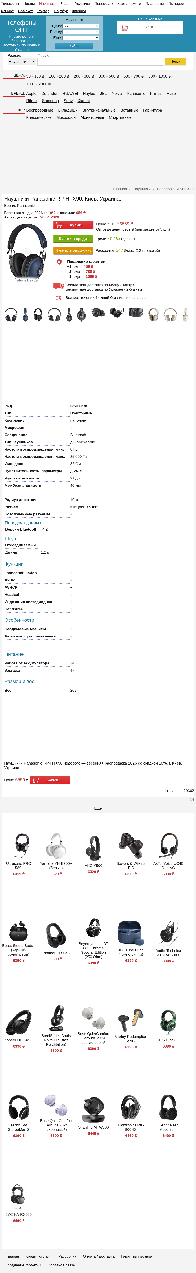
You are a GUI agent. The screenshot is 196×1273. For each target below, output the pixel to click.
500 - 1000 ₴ (159, 76)
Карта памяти (129, 4)
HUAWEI (70, 93)
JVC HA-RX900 (19, 1215)
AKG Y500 (93, 866)
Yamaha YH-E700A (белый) (56, 865)
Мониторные (92, 117)
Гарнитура (152, 110)
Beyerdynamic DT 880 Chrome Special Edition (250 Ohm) (93, 950)
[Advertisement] (98, 155)
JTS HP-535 (168, 1040)
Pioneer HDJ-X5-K (18, 1040)
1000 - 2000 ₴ (38, 84)
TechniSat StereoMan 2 (18, 1127)
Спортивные (120, 117)
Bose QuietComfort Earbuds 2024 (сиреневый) (56, 1125)
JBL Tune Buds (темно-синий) (131, 952)
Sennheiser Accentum (168, 1127)
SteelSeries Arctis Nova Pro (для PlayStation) (56, 1040)
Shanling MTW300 (93, 1127)
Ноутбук (61, 11)
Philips (156, 93)
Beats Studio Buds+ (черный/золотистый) (18, 950)
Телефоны (10, 4)
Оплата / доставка (99, 1256)
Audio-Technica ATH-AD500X (168, 953)
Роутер (43, 11)
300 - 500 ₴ (109, 76)
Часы (65, 4)
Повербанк (103, 4)
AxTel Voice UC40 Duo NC (168, 865)
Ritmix (31, 101)
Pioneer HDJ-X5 (56, 953)
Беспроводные (39, 110)
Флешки (79, 11)
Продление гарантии (23, 1265)
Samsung (50, 101)
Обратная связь (61, 1265)
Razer (172, 93)
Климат (7, 11)
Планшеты (154, 4)
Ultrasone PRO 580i (18, 865)
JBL (103, 93)
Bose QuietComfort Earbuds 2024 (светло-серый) (94, 1038)
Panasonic (136, 93)
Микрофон (66, 117)
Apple (31, 93)
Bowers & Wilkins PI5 (130, 865)
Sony (68, 101)
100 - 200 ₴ (59, 76)
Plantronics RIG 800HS (131, 1127)
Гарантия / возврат (137, 1256)
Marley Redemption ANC (131, 1039)
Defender (49, 93)
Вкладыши (68, 110)
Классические (38, 117)
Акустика (82, 4)
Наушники (48, 4)
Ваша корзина (150, 19)
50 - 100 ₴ (35, 76)
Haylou (89, 93)
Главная (12, 1256)
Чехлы (29, 4)
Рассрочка (67, 1256)
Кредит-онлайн (39, 1256)
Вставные (129, 110)
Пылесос (176, 4)
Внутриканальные (98, 110)
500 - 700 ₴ (134, 76)
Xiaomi (83, 101)
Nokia (117, 93)
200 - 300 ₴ (84, 76)
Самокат (25, 11)
